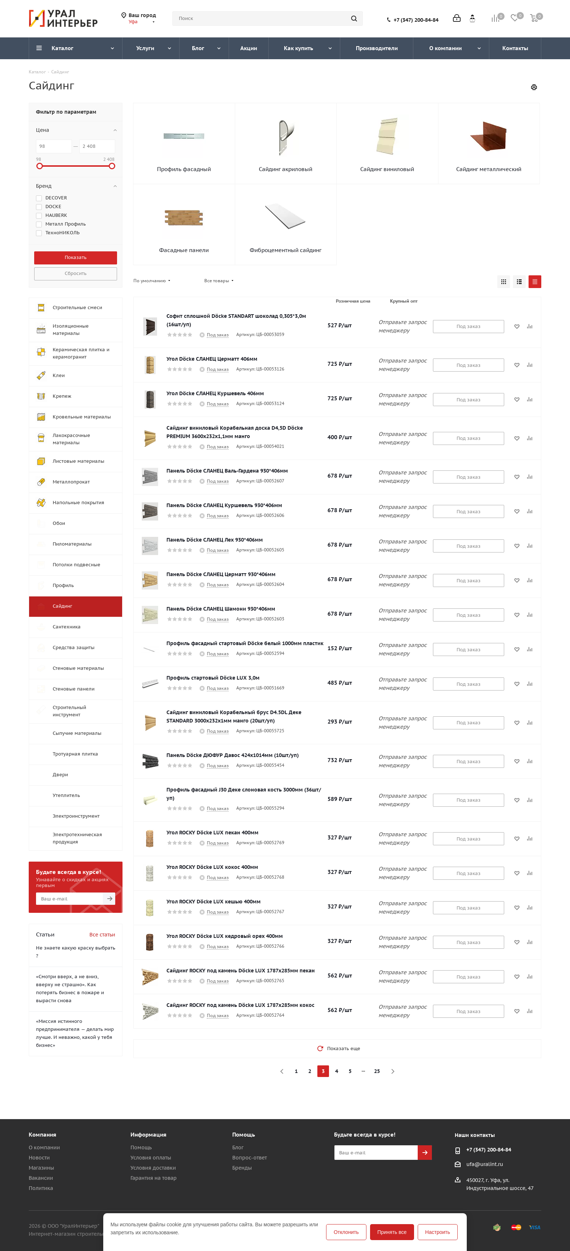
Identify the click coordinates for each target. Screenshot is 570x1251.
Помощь (141, 1147)
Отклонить (346, 1232)
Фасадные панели (184, 250)
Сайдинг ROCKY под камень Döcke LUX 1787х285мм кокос (240, 1005)
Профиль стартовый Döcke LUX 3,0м (213, 678)
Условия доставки (153, 1168)
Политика (41, 1188)
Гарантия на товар (154, 1178)
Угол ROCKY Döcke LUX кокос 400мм (212, 867)
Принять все (392, 1232)
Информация (148, 1134)
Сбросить (76, 273)
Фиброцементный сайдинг (285, 250)
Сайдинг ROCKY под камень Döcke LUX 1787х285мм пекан (240, 970)
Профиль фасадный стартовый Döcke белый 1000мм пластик (245, 643)
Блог (238, 1147)
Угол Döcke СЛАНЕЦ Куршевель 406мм (215, 393)
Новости (39, 1157)
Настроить (437, 1232)
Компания (42, 1134)
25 (377, 1071)
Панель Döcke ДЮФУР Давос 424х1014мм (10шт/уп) (232, 755)
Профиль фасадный (184, 169)
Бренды (242, 1168)
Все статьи (102, 934)
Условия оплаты (151, 1157)
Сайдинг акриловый (285, 169)
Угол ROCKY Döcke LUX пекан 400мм (212, 832)
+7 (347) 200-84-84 (416, 20)
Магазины (41, 1168)
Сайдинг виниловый (387, 169)
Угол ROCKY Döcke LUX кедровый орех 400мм (224, 936)
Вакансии (41, 1178)
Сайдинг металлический (488, 169)
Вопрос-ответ (249, 1157)
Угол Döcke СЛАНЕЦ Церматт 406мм (211, 359)
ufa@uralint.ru (484, 1164)
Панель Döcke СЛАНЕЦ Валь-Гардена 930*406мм (227, 470)
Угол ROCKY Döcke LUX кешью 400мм (213, 901)
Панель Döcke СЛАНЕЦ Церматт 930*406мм (221, 574)
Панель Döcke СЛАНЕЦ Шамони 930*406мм (220, 609)
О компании (44, 1147)
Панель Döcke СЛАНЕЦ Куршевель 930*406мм (224, 505)
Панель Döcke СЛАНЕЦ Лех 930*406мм (214, 540)
